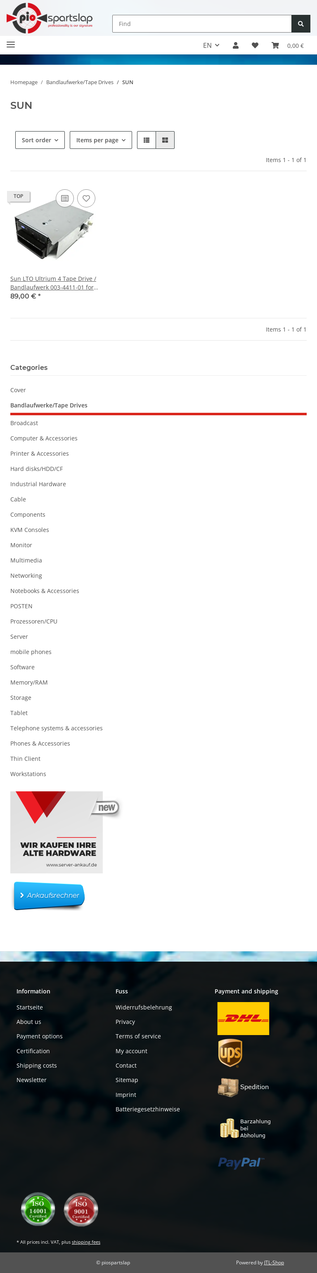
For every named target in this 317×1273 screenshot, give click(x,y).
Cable (18, 499)
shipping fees (86, 1242)
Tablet (19, 713)
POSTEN (21, 606)
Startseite (30, 1007)
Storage (20, 697)
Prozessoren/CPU (33, 621)
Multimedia (26, 560)
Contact (126, 1065)
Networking (26, 575)
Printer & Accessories (39, 453)
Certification (33, 1051)
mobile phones (31, 652)
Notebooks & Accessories (44, 591)
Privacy (125, 1022)
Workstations (28, 774)
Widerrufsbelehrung (144, 1007)
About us (29, 1022)
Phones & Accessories (40, 743)
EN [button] (207, 45)
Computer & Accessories (44, 438)
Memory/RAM (29, 682)
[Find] (202, 24)
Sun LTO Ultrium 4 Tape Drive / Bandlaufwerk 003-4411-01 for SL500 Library (53, 283)
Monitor (21, 545)
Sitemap (127, 1080)
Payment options (40, 1036)
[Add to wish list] (86, 198)
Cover (18, 390)
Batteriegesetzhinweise (148, 1109)
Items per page (97, 140)
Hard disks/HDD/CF (36, 469)
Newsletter (32, 1080)
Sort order (36, 140)
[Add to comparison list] (65, 198)
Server (19, 636)
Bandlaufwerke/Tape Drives (49, 405)
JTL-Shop (274, 1262)
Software (22, 667)
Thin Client (25, 758)
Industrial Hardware (38, 484)
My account (131, 1051)
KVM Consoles (29, 530)
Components (27, 514)
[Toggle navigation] (11, 41)
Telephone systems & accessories (56, 728)
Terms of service (138, 1036)
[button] (235, 45)
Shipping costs (37, 1065)
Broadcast (24, 423)
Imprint (126, 1095)
